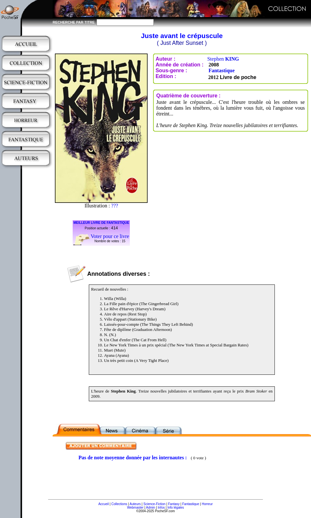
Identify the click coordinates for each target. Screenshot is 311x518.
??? (114, 205)
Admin (150, 507)
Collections (119, 504)
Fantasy (174, 504)
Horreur (207, 504)
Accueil (103, 504)
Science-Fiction (154, 504)
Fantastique (222, 70)
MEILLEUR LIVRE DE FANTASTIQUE (101, 222)
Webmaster (135, 507)
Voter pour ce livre (110, 236)
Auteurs (135, 504)
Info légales (175, 507)
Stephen (223, 59)
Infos (161, 507)
